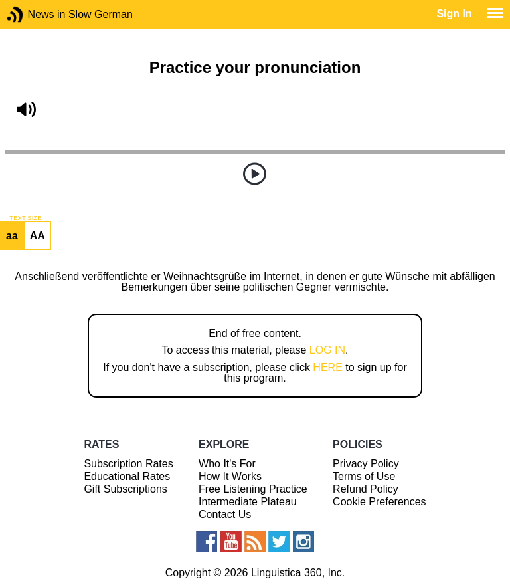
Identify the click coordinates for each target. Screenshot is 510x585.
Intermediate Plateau (248, 501)
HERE (327, 367)
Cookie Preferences (379, 501)
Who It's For (227, 463)
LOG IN (327, 350)
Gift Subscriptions (125, 489)
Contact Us (225, 514)
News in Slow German (35, 14)
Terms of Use (364, 476)
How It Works (230, 476)
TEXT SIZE (25, 218)
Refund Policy (365, 489)
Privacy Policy (366, 463)
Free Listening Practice (253, 489)
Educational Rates (127, 476)
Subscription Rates (128, 463)
